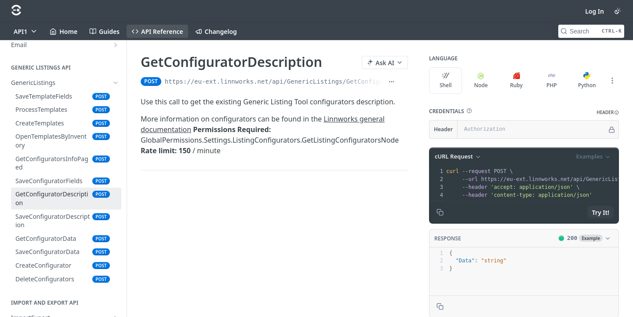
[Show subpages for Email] (115, 44)
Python (587, 80)
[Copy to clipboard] (440, 212)
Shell (446, 80)
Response (447, 238)
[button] (469, 111)
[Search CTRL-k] (591, 31)
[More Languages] (612, 80)
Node (481, 80)
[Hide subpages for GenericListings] (115, 82)
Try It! (600, 212)
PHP (551, 80)
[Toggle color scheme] (617, 11)
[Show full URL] (391, 81)
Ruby (516, 80)
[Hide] (611, 129)
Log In (594, 11)
